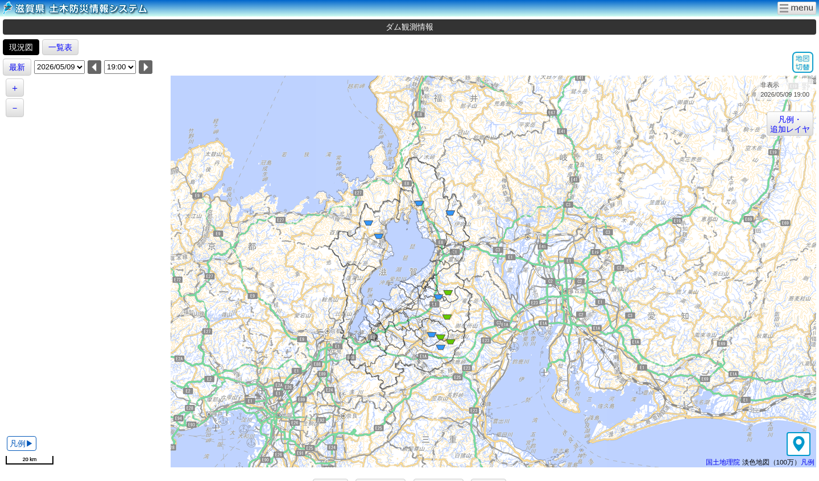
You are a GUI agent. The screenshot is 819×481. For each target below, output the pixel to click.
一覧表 (60, 47)
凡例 (807, 462)
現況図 (21, 47)
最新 (17, 67)
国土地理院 (723, 462)
